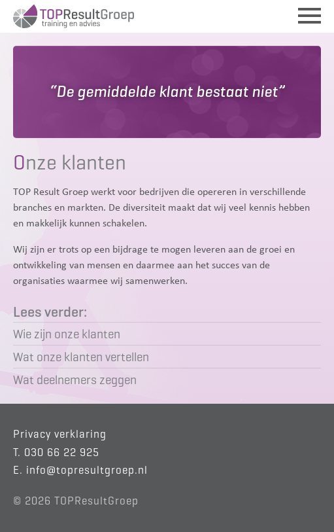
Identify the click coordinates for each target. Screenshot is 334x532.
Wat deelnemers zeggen (75, 379)
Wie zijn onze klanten (66, 334)
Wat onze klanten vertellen (81, 356)
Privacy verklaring (60, 434)
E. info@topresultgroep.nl (80, 470)
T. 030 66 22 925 (56, 452)
